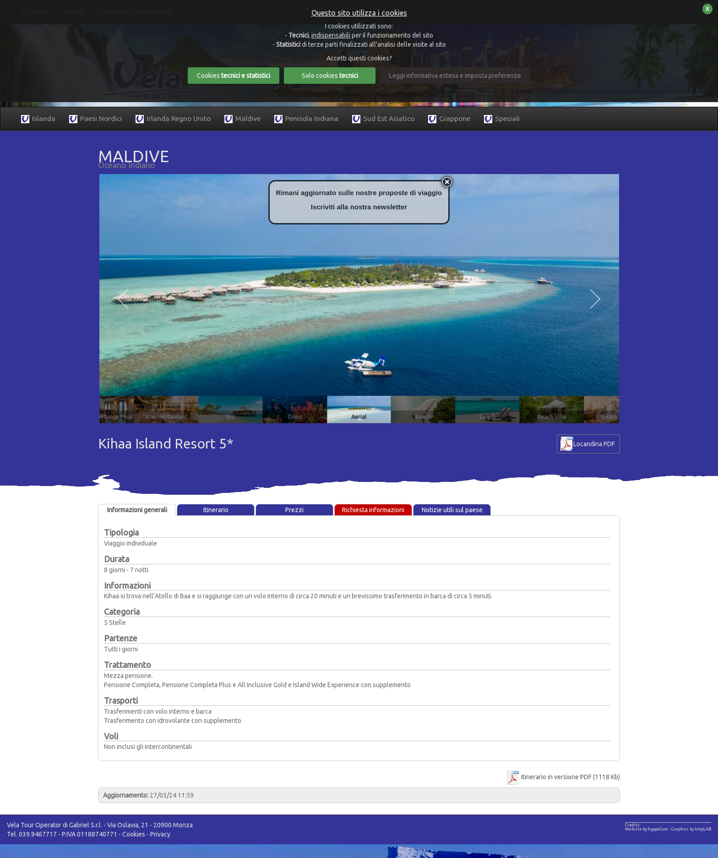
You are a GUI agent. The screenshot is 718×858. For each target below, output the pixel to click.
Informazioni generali (137, 510)
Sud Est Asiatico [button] (383, 119)
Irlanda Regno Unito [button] (173, 119)
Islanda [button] (38, 119)
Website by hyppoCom (646, 829)
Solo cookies (330, 75)
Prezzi (294, 510)
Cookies (133, 834)
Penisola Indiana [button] (306, 119)
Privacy (160, 834)
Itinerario (215, 510)
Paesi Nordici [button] (95, 119)
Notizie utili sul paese (452, 510)
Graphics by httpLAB (691, 829)
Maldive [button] (242, 119)
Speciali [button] (502, 119)
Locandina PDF (594, 444)
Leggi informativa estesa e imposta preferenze (455, 75)
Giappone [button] (449, 119)
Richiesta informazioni (373, 510)
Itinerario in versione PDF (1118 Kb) (562, 777)
